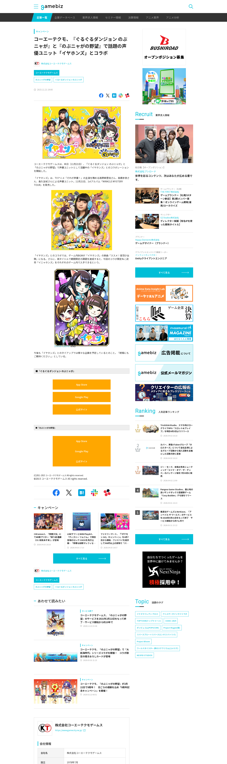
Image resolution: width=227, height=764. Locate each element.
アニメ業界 (152, 17)
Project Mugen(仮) (171, 627)
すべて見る (81, 558)
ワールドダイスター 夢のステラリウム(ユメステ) (157, 648)
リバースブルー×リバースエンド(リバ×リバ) (156, 634)
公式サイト (81, 409)
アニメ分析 (172, 17)
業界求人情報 (90, 17)
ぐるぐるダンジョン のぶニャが (68, 79)
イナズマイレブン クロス (147, 614)
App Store (81, 384)
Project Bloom (143, 641)
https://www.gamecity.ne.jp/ (70, 730)
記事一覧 (42, 17)
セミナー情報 (113, 17)
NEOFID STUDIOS (144, 655)
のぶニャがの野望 (43, 79)
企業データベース (64, 17)
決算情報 (133, 17)
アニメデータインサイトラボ (175, 614)
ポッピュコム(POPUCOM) (148, 627)
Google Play (81, 397)
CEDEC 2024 (170, 620)
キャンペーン (42, 31)
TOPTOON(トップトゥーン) (149, 620)
